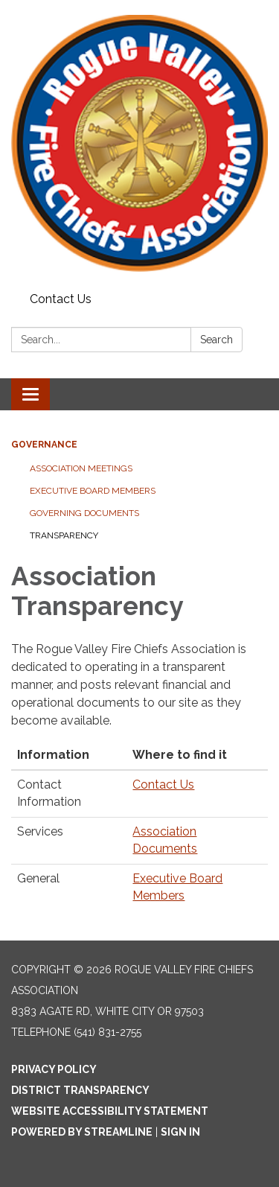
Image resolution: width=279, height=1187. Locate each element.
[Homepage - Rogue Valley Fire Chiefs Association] (139, 143)
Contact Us (61, 299)
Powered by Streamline (82, 1132)
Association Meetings (81, 468)
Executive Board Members (92, 491)
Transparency (64, 535)
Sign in (180, 1132)
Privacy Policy (54, 1069)
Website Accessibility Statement (109, 1111)
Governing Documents (84, 513)
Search (216, 340)
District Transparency (80, 1090)
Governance (44, 444)
